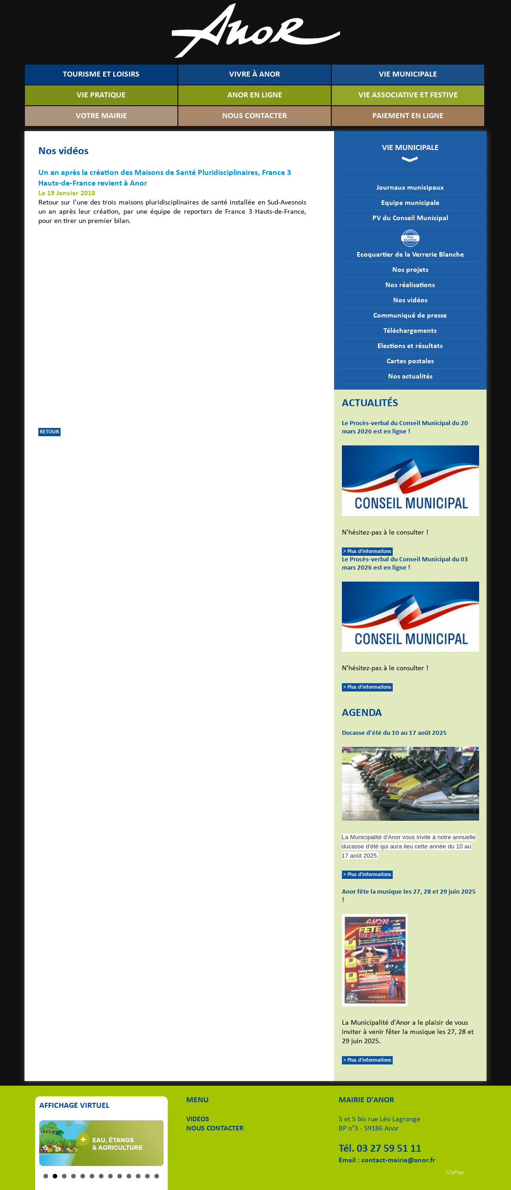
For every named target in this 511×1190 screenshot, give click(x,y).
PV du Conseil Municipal (410, 218)
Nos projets (410, 270)
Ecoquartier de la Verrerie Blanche (410, 243)
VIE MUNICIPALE (408, 74)
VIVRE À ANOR (254, 74)
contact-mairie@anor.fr (398, 1160)
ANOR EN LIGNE (254, 95)
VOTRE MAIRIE (101, 116)
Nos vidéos (410, 300)
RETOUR (49, 432)
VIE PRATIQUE (101, 95)
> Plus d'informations (367, 551)
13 (156, 1176)
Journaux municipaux (410, 188)
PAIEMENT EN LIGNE (408, 116)
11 (138, 1176)
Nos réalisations (410, 285)
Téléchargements (410, 331)
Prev (51, 1143)
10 (129, 1176)
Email (347, 1160)
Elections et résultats (410, 346)
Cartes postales (410, 361)
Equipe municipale (410, 203)
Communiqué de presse (410, 315)
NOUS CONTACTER (254, 116)
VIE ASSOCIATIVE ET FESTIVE (408, 95)
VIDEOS (197, 1119)
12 (147, 1176)
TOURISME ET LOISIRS (101, 74)
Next (151, 1143)
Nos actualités (410, 376)
